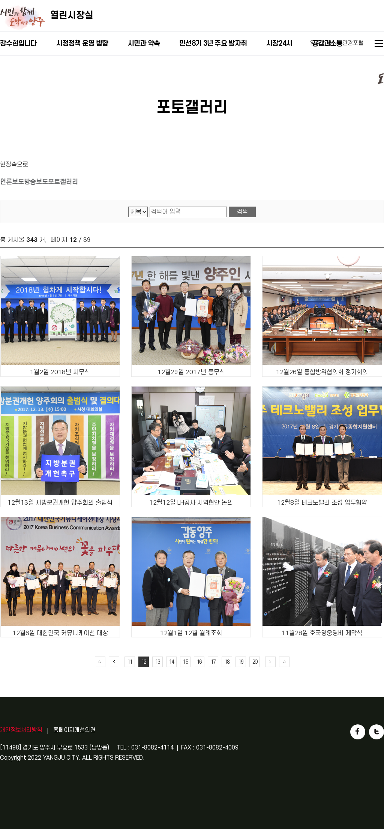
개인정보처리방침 (21, 730)
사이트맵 (379, 44)
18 (227, 662)
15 (185, 662)
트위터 (376, 731)
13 (157, 662)
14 (171, 662)
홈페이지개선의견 (74, 730)
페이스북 (357, 731)
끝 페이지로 (284, 662)
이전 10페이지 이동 (114, 662)
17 (213, 662)
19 (240, 662)
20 (254, 662)
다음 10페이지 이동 (270, 662)
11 (130, 662)
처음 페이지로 (100, 662)
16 (199, 662)
